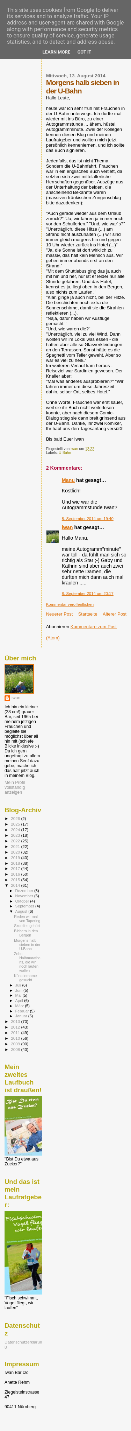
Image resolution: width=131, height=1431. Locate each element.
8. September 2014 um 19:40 (88, 519)
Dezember (24, 891)
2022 (16, 841)
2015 (16, 879)
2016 (16, 874)
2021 (16, 846)
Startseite (87, 614)
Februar (22, 1011)
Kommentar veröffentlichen (70, 604)
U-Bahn (65, 453)
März (20, 1006)
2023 (16, 835)
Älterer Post (114, 614)
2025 (16, 824)
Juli (18, 985)
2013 (16, 1021)
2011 (16, 1032)
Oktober (22, 901)
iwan (67, 527)
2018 (16, 863)
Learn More (57, 52)
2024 (16, 829)
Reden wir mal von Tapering (27, 918)
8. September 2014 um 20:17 (88, 593)
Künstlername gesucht (25, 978)
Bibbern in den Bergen (26, 933)
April (19, 1000)
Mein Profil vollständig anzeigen (15, 787)
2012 (16, 1027)
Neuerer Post (59, 614)
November (24, 896)
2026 (16, 818)
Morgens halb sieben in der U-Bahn (27, 944)
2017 (16, 868)
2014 (16, 885)
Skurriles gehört (27, 926)
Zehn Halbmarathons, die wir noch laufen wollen (27, 962)
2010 (16, 1038)
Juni (19, 990)
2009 (16, 1043)
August (22, 911)
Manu (68, 480)
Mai (19, 995)
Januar (21, 1016)
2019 (16, 857)
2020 (16, 852)
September (25, 906)
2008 (16, 1049)
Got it (84, 52)
